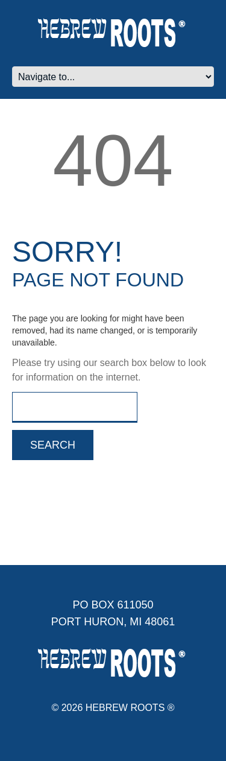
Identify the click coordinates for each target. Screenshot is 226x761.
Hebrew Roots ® (130, 708)
